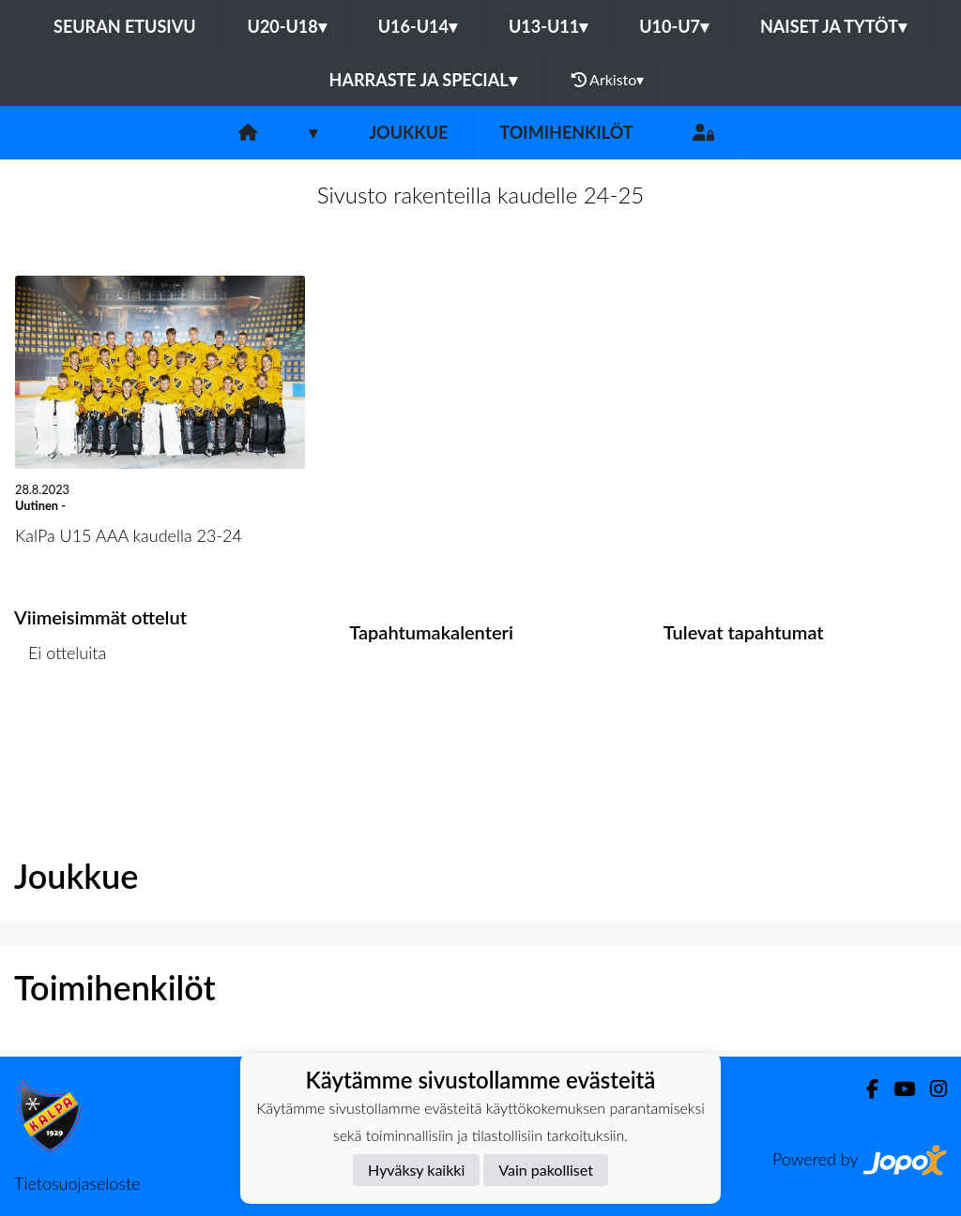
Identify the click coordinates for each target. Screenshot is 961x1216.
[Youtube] (896, 1089)
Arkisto (608, 79)
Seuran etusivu (124, 26)
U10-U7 (674, 26)
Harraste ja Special (423, 79)
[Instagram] (931, 1089)
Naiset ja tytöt (833, 26)
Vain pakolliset (545, 1169)
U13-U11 (548, 26)
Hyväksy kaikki (416, 1169)
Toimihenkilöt (566, 132)
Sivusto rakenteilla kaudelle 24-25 (481, 194)
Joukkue (408, 132)
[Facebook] (864, 1089)
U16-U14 (417, 26)
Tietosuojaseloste (77, 1183)
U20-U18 (287, 26)
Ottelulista (60, 725)
